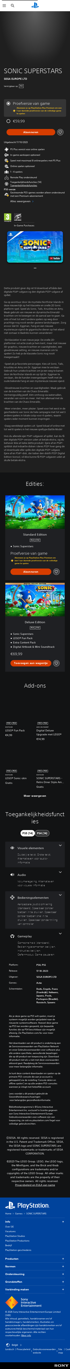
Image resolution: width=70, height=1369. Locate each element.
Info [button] (35, 1222)
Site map (60, 1351)
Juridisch (9, 1349)
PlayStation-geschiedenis (18, 1250)
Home (8, 1213)
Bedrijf (8, 1245)
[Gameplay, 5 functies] (35, 944)
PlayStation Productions (17, 1240)
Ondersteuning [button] (35, 1274)
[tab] (28, 833)
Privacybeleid (23, 1349)
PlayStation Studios (15, 1236)
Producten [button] (35, 1259)
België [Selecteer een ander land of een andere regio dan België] (14, 1345)
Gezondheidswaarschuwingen (24, 1096)
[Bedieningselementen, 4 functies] (35, 910)
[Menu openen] (4, 5)
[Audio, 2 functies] (35, 879)
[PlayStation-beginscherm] (35, 6)
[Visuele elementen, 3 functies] (35, 854)
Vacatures (10, 1231)
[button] (23, 185)
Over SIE (9, 1226)
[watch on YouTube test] (54, 258)
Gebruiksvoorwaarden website (44, 1351)
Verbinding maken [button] (35, 1289)
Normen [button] (35, 1266)
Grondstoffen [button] (35, 1282)
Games (19, 1213)
